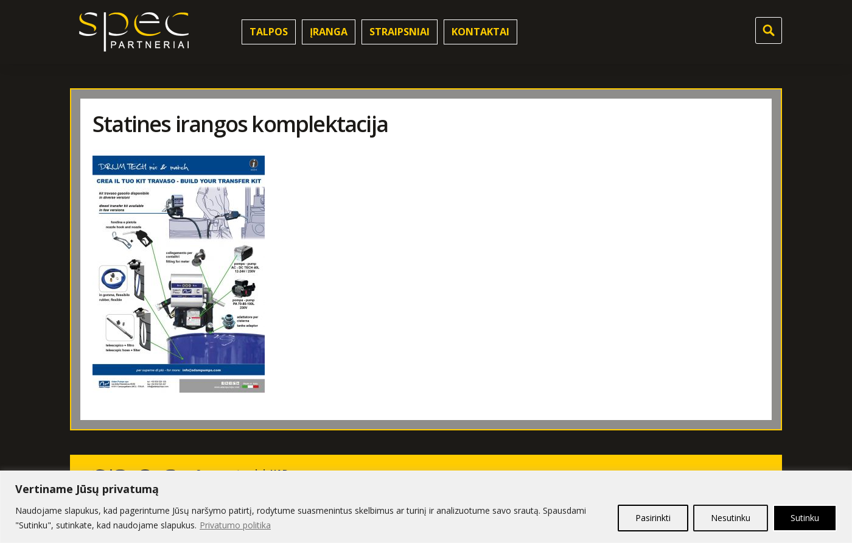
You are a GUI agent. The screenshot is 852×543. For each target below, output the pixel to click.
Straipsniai (399, 31)
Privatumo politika (235, 525)
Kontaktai (480, 31)
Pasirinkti (653, 518)
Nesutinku (730, 518)
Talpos (269, 31)
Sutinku (805, 518)
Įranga (328, 31)
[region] (426, 507)
